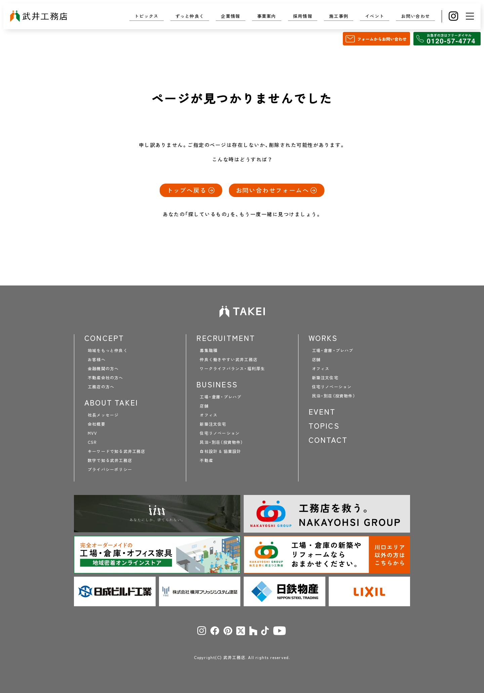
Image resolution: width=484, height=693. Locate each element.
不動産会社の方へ (105, 378)
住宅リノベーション (220, 433)
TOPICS (324, 425)
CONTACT (328, 440)
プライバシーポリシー (110, 469)
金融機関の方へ (103, 368)
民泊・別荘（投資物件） (221, 442)
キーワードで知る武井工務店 (117, 451)
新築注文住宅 (213, 424)
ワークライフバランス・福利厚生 (232, 368)
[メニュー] (470, 16)
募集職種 (208, 350)
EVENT (322, 411)
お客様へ (97, 359)
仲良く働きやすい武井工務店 (228, 359)
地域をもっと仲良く (108, 350)
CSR (92, 442)
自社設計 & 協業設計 (220, 451)
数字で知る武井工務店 (110, 460)
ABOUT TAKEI (111, 402)
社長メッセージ (103, 415)
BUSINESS (217, 384)
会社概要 (97, 424)
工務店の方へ (101, 387)
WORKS (323, 338)
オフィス (208, 415)
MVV (92, 433)
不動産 (206, 460)
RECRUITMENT (225, 338)
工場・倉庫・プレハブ (220, 397)
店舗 (204, 406)
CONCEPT (104, 338)
